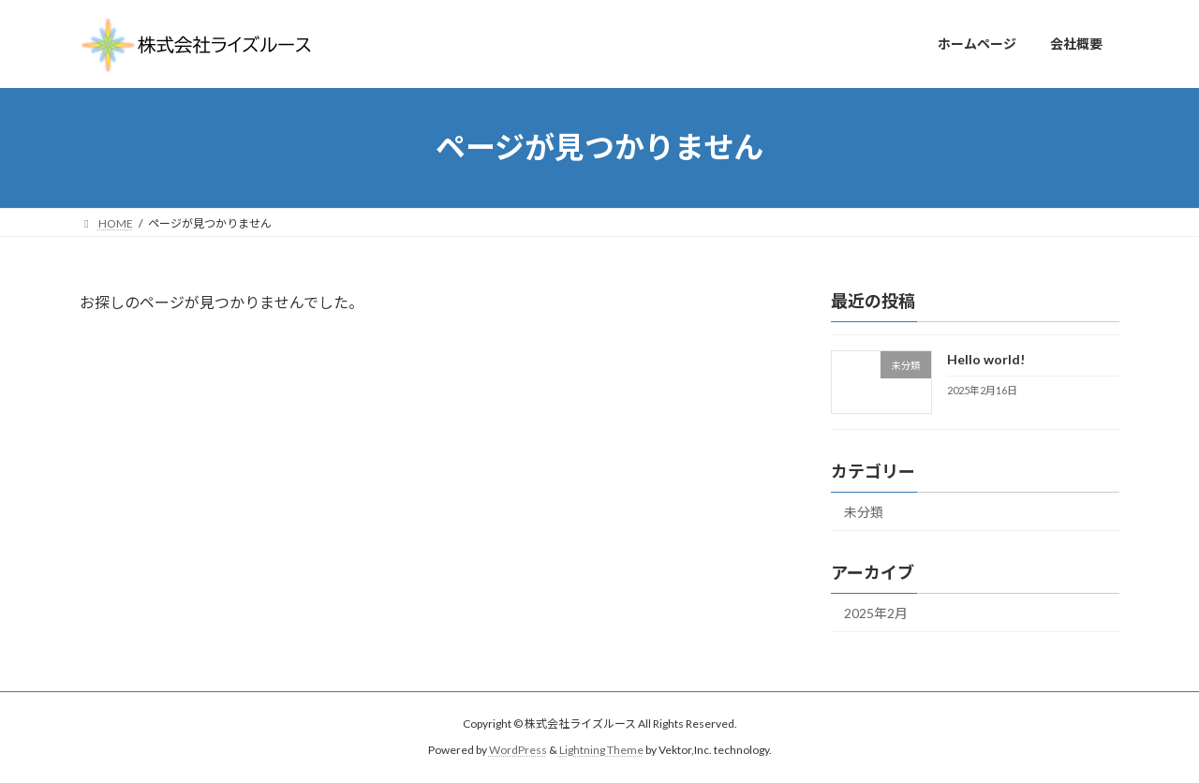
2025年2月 (876, 613)
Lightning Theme (601, 751)
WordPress (518, 751)
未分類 (863, 512)
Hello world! (986, 359)
